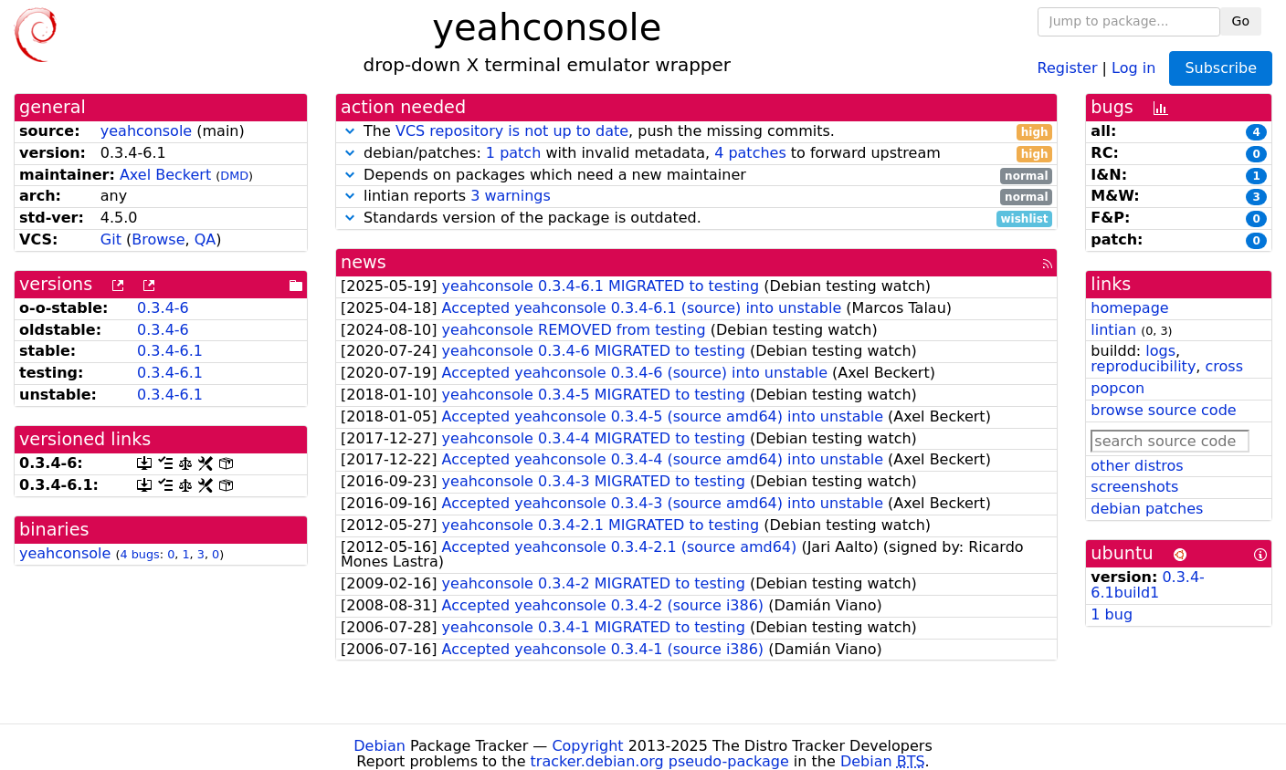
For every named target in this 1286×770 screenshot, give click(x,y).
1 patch (513, 152)
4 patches (750, 152)
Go (1240, 21)
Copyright (587, 745)
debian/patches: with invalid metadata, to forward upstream (696, 153)
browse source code (1163, 410)
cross (1224, 366)
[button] (349, 131)
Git (110, 239)
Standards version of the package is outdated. (696, 218)
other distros (1137, 465)
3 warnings (510, 195)
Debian (379, 745)
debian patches (1147, 508)
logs (1160, 350)
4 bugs (140, 554)
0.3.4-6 (163, 308)
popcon (1117, 388)
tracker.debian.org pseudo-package (660, 761)
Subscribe (1221, 68)
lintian (1113, 329)
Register (1068, 67)
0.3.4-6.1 (170, 350)
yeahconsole (146, 131)
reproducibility (1143, 366)
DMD (234, 175)
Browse (158, 239)
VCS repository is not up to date (511, 131)
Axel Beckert (165, 174)
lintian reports (696, 196)
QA (205, 239)
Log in (1133, 67)
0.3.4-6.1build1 (1148, 584)
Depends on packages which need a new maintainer (696, 175)
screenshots (1134, 486)
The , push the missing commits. (696, 132)
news (363, 262)
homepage (1129, 308)
